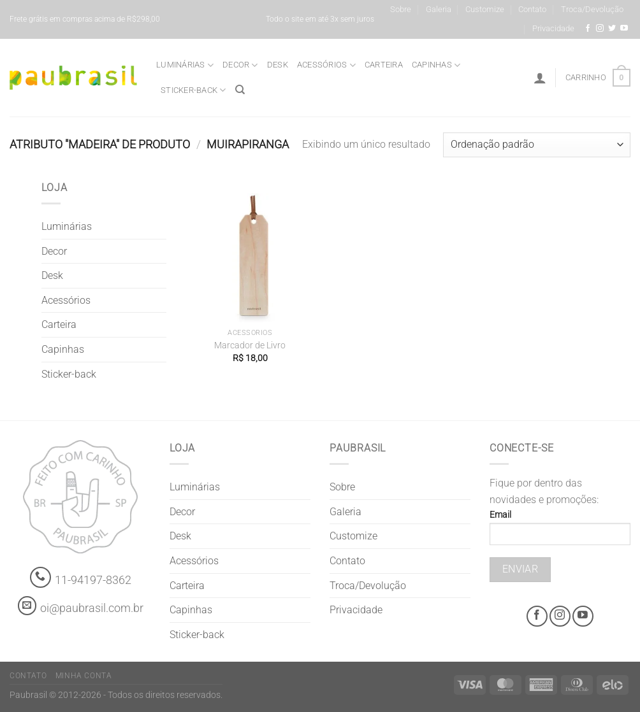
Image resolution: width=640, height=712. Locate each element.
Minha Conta (83, 675)
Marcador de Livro (250, 345)
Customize (484, 9)
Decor (240, 65)
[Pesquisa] (240, 90)
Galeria (438, 9)
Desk (277, 64)
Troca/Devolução (592, 9)
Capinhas (436, 65)
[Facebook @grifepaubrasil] (588, 28)
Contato (532, 9)
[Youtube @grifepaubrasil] (624, 28)
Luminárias (185, 65)
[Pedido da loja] (536, 144)
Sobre (400, 9)
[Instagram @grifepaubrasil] (600, 28)
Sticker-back (193, 90)
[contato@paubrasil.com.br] (27, 605)
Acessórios (326, 65)
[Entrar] (540, 78)
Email (560, 531)
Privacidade (553, 28)
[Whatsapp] (40, 577)
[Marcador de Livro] (250, 257)
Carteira (384, 64)
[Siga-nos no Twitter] (612, 28)
